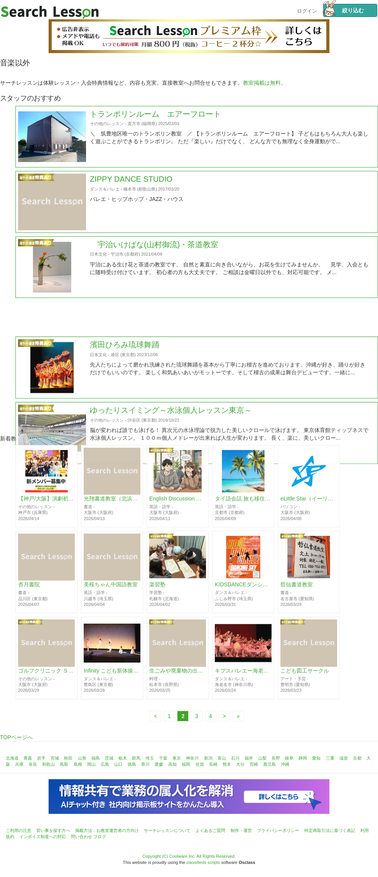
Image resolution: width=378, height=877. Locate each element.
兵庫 (19, 764)
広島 (105, 764)
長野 (276, 758)
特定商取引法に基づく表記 (329, 830)
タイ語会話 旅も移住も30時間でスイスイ (243, 505)
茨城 (109, 758)
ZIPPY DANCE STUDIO (131, 189)
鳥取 (64, 764)
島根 (78, 764)
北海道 (12, 758)
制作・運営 (241, 830)
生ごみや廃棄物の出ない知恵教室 (177, 677)
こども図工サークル (304, 677)
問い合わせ (81, 836)
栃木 (122, 758)
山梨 (262, 758)
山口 (118, 764)
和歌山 (48, 764)
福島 (95, 758)
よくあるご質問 (210, 830)
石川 (235, 758)
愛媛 (159, 764)
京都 (357, 758)
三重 (330, 758)
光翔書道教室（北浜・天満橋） (112, 505)
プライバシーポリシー (278, 830)
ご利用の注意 (18, 830)
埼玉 (149, 758)
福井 (249, 758)
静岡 (303, 758)
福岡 (186, 764)
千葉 (163, 758)
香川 (145, 764)
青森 (28, 758)
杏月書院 (29, 591)
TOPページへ (16, 737)
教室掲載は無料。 (264, 83)
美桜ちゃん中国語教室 (111, 591)
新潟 (208, 758)
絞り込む (343, 10)
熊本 (227, 764)
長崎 (213, 764)
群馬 (136, 758)
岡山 (91, 764)
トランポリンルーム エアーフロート (155, 124)
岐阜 (289, 758)
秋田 (68, 758)
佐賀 (200, 764)
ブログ (99, 836)
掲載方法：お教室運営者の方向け (107, 830)
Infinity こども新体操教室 (112, 677)
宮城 (55, 758)
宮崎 (254, 764)
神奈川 (192, 758)
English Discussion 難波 (177, 505)
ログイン (307, 10)
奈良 (33, 764)
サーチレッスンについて (167, 830)
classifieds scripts (203, 862)
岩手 (41, 758)
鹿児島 (269, 764)
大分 (240, 764)
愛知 (316, 758)
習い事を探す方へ (53, 830)
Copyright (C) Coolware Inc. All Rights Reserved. (189, 856)
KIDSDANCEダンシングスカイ (243, 591)
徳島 (132, 764)
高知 (172, 764)
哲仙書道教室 (296, 591)
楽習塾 (157, 591)
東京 (176, 758)
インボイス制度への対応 (42, 836)
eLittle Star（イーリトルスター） (308, 505)
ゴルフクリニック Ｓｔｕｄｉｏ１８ (46, 677)
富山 (222, 758)
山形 (82, 758)
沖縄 (285, 764)
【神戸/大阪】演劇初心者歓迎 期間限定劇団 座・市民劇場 (46, 505)
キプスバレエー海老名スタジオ (243, 677)
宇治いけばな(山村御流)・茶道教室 (154, 254)
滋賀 (343, 758)
